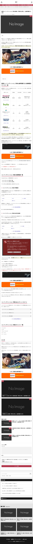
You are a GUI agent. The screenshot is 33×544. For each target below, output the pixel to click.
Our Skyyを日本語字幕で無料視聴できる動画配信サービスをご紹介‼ (11, 493)
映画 (5, 6)
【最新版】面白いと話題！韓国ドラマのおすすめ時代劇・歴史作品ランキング (12, 488)
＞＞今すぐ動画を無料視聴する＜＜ (16, 318)
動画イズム (13, 200)
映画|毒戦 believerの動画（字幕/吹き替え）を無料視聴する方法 (24, 534)
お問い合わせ (25, 539)
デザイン (7, 475)
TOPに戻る (8, 539)
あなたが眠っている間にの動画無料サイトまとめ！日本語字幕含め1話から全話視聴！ (13, 490)
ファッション (3, 475)
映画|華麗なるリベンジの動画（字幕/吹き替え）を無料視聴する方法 (8, 534)
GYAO (13, 198)
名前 (2, 455)
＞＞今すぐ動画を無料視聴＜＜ (16, 207)
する (20, 156)
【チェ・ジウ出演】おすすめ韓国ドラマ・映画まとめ (9, 483)
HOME (2, 6)
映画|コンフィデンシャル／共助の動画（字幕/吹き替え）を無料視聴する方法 (18, 6)
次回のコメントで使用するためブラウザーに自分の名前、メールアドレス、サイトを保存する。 (15, 459)
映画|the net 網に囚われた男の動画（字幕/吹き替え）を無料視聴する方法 (21, 436)
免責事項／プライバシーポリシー (16, 539)
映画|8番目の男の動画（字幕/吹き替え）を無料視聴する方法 (21, 429)
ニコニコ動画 (24, 198)
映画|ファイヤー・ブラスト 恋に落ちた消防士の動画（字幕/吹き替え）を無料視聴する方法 (21, 421)
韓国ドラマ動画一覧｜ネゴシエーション (19, 541)
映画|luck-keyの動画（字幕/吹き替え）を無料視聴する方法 (24, 520)
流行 (10, 475)
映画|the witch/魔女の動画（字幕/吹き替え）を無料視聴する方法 (8, 520)
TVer (2, 200)
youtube (3, 198)
